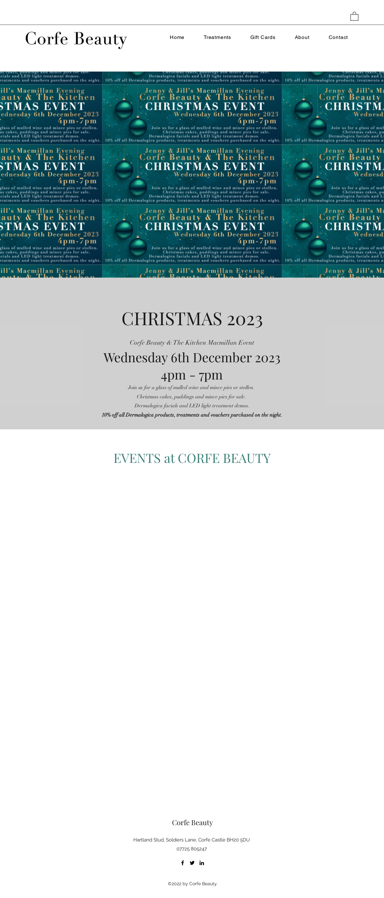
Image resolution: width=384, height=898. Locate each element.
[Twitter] (192, 863)
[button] (354, 16)
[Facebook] (182, 863)
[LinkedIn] (202, 863)
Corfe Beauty (192, 822)
